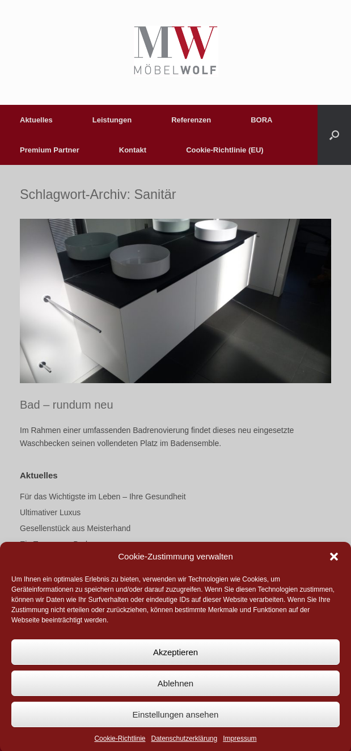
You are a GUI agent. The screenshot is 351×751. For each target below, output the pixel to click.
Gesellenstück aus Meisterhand (75, 528)
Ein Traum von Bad (53, 544)
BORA (261, 120)
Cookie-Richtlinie (119, 746)
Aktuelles (36, 120)
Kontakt (132, 150)
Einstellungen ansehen (176, 722)
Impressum (239, 746)
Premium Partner (49, 150)
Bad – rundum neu (66, 404)
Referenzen (191, 120)
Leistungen (112, 120)
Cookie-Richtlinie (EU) (225, 150)
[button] (334, 564)
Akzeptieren (175, 659)
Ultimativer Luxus (50, 512)
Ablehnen (175, 690)
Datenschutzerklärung (184, 746)
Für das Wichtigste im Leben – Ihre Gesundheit (103, 496)
